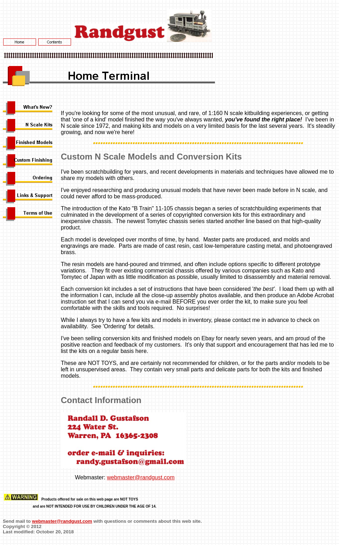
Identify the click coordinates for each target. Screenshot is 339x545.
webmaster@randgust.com (140, 477)
